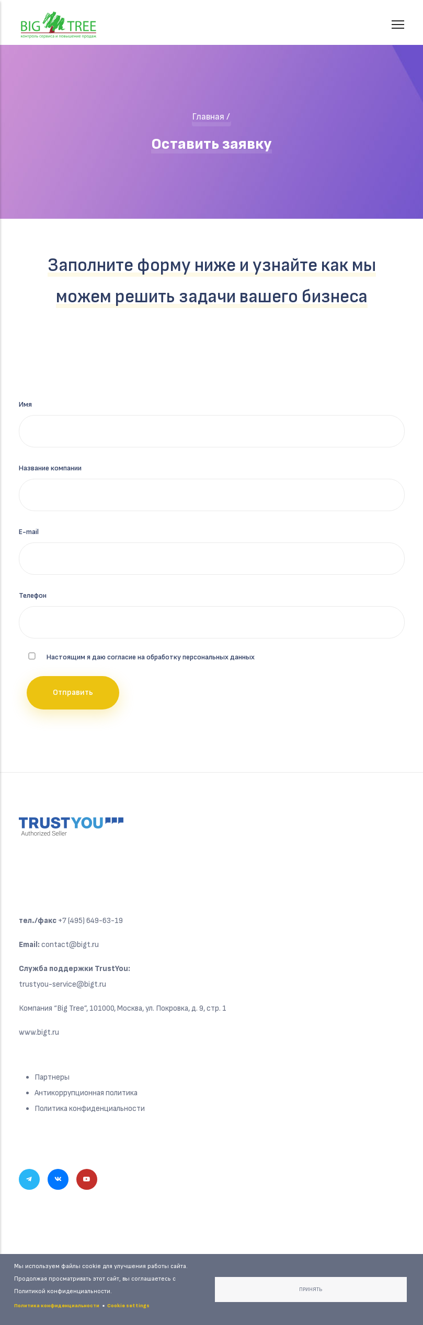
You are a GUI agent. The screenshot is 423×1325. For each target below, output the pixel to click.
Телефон (33, 595)
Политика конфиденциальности (90, 1109)
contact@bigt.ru (70, 945)
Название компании (50, 468)
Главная (208, 116)
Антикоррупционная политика (86, 1093)
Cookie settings (128, 1306)
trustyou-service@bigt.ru (62, 984)
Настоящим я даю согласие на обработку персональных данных (151, 657)
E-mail (29, 531)
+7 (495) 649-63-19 (90, 921)
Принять (310, 1289)
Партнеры (52, 1077)
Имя (25, 404)
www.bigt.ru (39, 1032)
